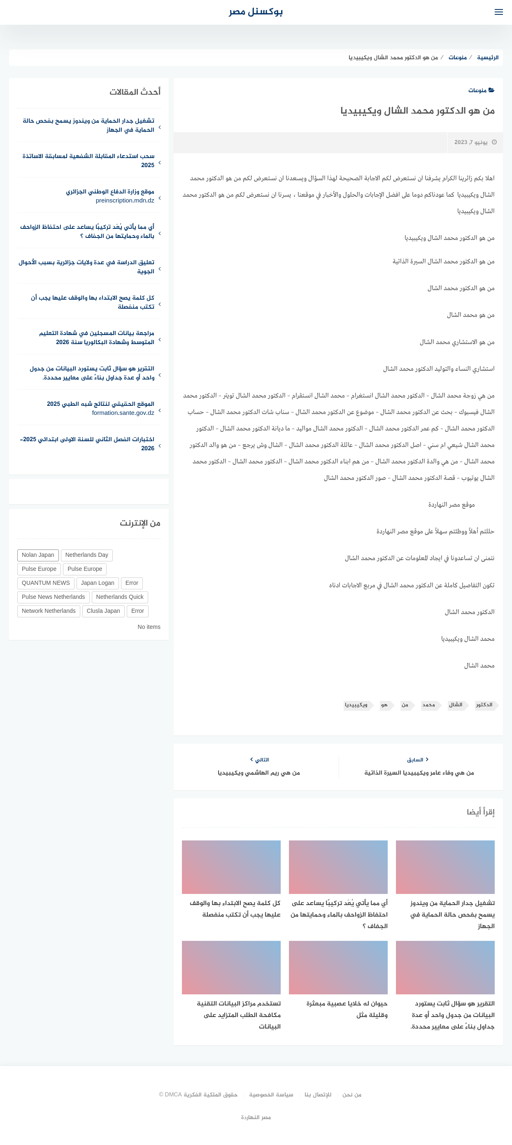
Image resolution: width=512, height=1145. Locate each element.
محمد (428, 705)
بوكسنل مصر (256, 12)
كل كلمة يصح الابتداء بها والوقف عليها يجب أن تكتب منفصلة (92, 303)
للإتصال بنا (318, 1095)
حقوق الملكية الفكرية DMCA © (198, 1095)
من (405, 705)
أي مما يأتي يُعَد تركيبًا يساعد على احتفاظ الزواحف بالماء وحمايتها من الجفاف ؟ (87, 232)
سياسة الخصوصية (271, 1095)
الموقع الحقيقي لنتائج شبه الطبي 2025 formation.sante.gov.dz (100, 409)
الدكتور (484, 705)
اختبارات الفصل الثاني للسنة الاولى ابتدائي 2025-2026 (87, 444)
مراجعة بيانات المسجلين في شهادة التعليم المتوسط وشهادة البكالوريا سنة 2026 (96, 338)
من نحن (351, 1095)
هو (384, 705)
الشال (455, 705)
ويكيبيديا (356, 705)
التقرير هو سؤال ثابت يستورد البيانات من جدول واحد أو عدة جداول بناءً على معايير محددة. (92, 374)
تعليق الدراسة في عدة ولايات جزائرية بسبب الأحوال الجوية (86, 267)
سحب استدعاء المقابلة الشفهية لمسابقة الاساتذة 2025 (88, 161)
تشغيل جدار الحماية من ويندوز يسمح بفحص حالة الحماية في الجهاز (88, 126)
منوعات (481, 90)
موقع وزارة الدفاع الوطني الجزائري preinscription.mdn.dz (110, 197)
